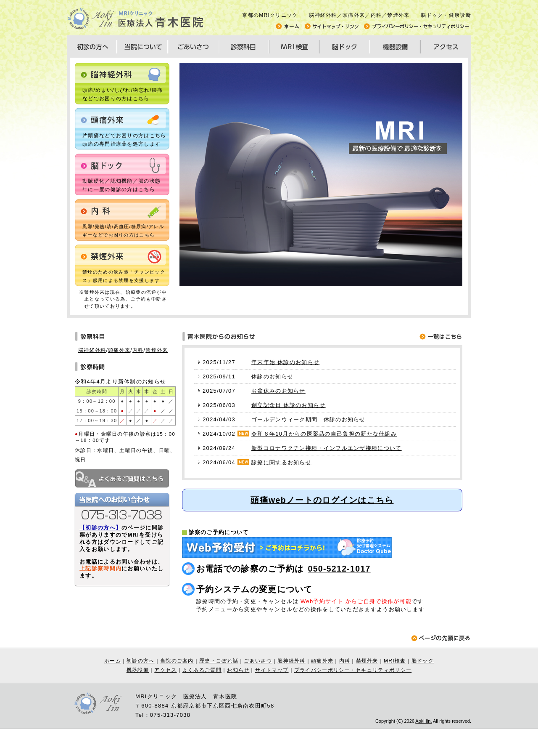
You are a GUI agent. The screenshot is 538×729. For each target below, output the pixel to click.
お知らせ (238, 670)
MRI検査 (395, 661)
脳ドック (422, 661)
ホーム (112, 661)
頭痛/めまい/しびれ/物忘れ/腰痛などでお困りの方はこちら (122, 94)
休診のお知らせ (272, 376)
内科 (138, 350)
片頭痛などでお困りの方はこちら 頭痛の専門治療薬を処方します (124, 140)
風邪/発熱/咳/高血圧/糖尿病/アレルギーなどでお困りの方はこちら (123, 230)
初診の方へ (141, 661)
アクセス (165, 670)
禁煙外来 (156, 350)
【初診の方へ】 (100, 527)
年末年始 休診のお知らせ (285, 362)
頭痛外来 (119, 350)
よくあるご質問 (202, 670)
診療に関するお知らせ (281, 462)
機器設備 (138, 670)
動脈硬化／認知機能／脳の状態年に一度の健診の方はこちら (121, 185)
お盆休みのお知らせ (278, 391)
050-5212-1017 (339, 568)
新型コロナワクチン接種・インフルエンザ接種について (326, 448)
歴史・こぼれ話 (218, 661)
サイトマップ (272, 670)
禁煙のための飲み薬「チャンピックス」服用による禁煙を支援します (123, 276)
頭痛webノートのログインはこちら (322, 500)
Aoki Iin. (423, 721)
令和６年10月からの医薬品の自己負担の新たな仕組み (324, 434)
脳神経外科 (92, 350)
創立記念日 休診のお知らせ (288, 405)
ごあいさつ (258, 661)
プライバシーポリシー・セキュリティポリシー (352, 670)
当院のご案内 (177, 661)
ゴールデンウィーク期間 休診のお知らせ (308, 419)
